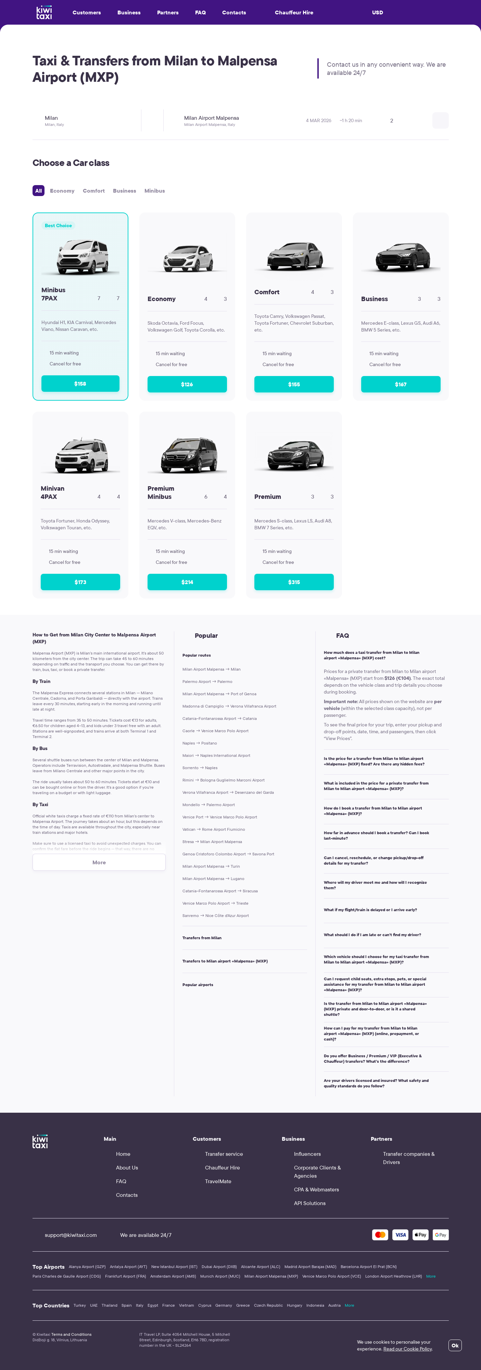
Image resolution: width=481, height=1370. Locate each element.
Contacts (234, 12)
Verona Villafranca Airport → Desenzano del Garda (228, 792)
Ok (455, 1345)
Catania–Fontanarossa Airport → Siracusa (220, 890)
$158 (80, 383)
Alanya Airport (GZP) (87, 1266)
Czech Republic (268, 1305)
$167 (401, 384)
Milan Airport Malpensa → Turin (211, 866)
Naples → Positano (199, 743)
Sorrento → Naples (199, 767)
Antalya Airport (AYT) (128, 1266)
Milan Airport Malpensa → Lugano (213, 878)
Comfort (94, 190)
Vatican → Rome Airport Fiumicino (213, 829)
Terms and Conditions (71, 1334)
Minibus (154, 190)
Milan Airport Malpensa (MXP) (271, 1276)
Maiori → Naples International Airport (216, 755)
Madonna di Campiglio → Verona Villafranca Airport (229, 706)
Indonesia (315, 1305)
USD (377, 12)
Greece (243, 1305)
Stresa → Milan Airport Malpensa (212, 841)
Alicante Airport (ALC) (260, 1266)
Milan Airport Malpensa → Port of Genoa (219, 693)
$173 (80, 582)
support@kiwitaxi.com (65, 1235)
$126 (187, 384)
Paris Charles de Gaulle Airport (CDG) (67, 1276)
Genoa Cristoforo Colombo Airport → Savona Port (228, 853)
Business (124, 190)
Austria (334, 1305)
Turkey (80, 1305)
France (168, 1305)
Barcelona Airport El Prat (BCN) (369, 1266)
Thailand (109, 1305)
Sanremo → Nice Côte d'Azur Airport (215, 915)
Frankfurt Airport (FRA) (125, 1276)
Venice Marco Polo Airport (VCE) (331, 1276)
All (38, 190)
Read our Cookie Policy (407, 1349)
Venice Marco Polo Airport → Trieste (215, 903)
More (431, 1276)
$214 (187, 582)
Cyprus (204, 1305)
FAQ (200, 12)
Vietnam (186, 1305)
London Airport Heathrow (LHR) (393, 1276)
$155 (294, 384)
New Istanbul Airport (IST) (174, 1266)
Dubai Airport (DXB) (219, 1266)
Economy (62, 190)
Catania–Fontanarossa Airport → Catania (219, 718)
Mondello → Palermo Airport (208, 804)
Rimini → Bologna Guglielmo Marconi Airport (223, 780)
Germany (223, 1305)
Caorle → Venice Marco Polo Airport (215, 730)
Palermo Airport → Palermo (207, 681)
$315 (294, 582)
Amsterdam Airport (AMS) (173, 1276)
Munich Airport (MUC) (220, 1276)
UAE (94, 1305)
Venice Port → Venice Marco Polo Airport (219, 816)
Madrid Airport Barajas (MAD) (310, 1266)
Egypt (153, 1305)
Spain (127, 1305)
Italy (139, 1305)
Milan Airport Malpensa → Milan (211, 669)
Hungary (294, 1305)
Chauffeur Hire (288, 12)
